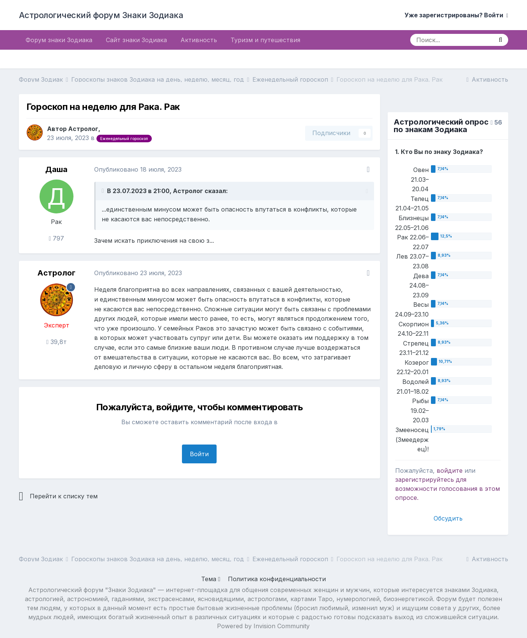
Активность (198, 40)
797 (56, 238)
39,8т (56, 342)
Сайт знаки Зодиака (136, 40)
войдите (450, 470)
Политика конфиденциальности (277, 579)
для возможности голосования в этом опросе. (447, 488)
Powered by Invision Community (263, 626)
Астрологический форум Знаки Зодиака (101, 15)
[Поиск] (451, 40)
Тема (210, 579)
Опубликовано (138, 169)
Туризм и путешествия (265, 40)
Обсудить (448, 518)
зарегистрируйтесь (424, 479)
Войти (199, 454)
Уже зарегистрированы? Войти (456, 15)
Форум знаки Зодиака (59, 40)
